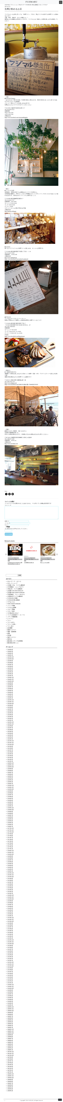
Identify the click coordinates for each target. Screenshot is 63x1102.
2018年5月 (10, 819)
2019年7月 (10, 794)
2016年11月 (10, 852)
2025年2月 (10, 673)
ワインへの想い (11, 624)
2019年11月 (10, 787)
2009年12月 (10, 1007)
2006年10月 (10, 1077)
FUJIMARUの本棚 (12, 598)
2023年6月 (10, 711)
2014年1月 (10, 915)
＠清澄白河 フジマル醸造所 (15, 596)
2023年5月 (10, 713)
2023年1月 (10, 720)
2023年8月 (10, 707)
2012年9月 (10, 945)
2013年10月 (10, 921)
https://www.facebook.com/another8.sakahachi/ (16, 259)
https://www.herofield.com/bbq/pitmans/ (15, 336)
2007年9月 (10, 1057)
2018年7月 (10, 815)
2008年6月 (10, 1040)
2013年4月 (10, 932)
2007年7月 (10, 1061)
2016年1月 (10, 871)
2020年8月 (10, 770)
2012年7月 (10, 949)
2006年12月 (10, 1074)
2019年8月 (10, 793)
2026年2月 (10, 653)
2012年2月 (10, 958)
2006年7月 (10, 1083)
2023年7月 (10, 709)
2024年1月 (10, 698)
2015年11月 (10, 874)
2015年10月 (10, 876)
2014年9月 (10, 901)
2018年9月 (10, 811)
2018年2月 (10, 824)
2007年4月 (10, 1066)
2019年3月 (10, 802)
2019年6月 (10, 796)
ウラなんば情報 (11, 607)
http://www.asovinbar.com (11, 443)
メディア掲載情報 (12, 616)
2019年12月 (10, 785)
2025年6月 (10, 666)
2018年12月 (10, 807)
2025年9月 (10, 660)
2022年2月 (10, 737)
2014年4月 (10, 910)
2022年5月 (10, 731)
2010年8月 (10, 992)
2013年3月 (10, 934)
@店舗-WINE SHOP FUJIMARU (16, 592)
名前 (7, 521)
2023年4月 (10, 714)
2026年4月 (10, 649)
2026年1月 (10, 655)
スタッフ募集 (11, 609)
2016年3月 (10, 867)
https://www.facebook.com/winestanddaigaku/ (16, 117)
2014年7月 (10, 904)
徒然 (8, 633)
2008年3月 (10, 1046)
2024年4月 (10, 692)
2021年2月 (10, 759)
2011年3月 (10, 979)
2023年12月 (10, 699)
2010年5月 (10, 997)
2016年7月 (10, 860)
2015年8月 (10, 880)
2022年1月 (10, 739)
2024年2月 (10, 696)
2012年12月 (10, 940)
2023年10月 (10, 703)
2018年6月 (10, 817)
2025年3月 (10, 672)
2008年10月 (10, 1033)
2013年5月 (10, 930)
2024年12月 (10, 677)
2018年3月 (10, 822)
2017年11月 (10, 830)
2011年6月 (10, 973)
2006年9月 (10, 1079)
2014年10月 (10, 899)
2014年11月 (10, 897)
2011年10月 (10, 966)
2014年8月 (10, 902)
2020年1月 (10, 783)
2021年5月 (10, 753)
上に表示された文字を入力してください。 (16, 528)
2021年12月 (10, 740)
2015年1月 (10, 893)
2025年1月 (10, 675)
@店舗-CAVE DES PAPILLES (15, 590)
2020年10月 (10, 766)
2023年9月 (10, 705)
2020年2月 (10, 781)
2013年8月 (10, 925)
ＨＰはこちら (11, 602)
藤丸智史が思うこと (13, 642)
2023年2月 (10, 718)
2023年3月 (10, 716)
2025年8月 (10, 662)
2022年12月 (10, 722)
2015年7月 (10, 882)
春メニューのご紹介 (45, 562)
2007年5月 (10, 1064)
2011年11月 (10, 964)
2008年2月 (10, 1048)
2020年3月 (10, 780)
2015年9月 (10, 878)
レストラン (10, 618)
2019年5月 (10, 798)
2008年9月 (10, 1035)
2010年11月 (10, 986)
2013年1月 (10, 938)
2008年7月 (10, 1038)
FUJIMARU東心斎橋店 (13, 600)
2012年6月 (10, 951)
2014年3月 (10, 912)
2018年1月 (10, 826)
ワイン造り (10, 626)
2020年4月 (10, 778)
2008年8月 (10, 1036)
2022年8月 (10, 726)
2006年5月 (10, 1087)
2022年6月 (10, 729)
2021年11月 (10, 742)
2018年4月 (10, 820)
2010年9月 (10, 990)
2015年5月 (10, 886)
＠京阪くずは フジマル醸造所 (16, 585)
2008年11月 (10, 1031)
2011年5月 (10, 975)
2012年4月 (10, 954)
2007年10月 (10, 1055)
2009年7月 (10, 1016)
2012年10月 (10, 943)
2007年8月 (10, 1059)
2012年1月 (10, 960)
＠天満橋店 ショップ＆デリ (16, 587)
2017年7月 (10, 837)
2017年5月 (10, 841)
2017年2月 (10, 847)
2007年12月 (10, 1051)
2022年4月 (10, 733)
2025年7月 (10, 664)
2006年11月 (10, 1075)
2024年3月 (10, 694)
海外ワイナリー (11, 637)
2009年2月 (10, 1025)
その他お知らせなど (13, 613)
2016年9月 (10, 856)
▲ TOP (59, 1099)
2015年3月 (10, 889)
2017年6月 (10, 839)
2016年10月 (10, 854)
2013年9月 (10, 923)
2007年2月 (10, 1070)
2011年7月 (10, 971)
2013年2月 (10, 936)
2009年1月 (10, 1027)
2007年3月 (10, 1068)
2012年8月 (10, 947)
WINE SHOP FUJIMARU (14, 603)
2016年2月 (10, 869)
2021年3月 (10, 757)
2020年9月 (10, 768)
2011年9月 (10, 968)
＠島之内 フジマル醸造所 (14, 589)
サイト (6, 525)
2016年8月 (10, 858)
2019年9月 (10, 791)
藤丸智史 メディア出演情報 (15, 641)
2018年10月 (10, 809)
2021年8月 (10, 748)
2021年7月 (10, 750)
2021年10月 (10, 744)
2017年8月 (10, 835)
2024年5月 (10, 690)
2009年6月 (10, 1018)
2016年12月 (10, 850)
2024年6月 (10, 688)
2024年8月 (10, 685)
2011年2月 (10, 981)
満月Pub (9, 639)
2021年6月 (10, 752)
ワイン (9, 620)
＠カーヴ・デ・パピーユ (14, 581)
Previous (6, 554)
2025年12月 (10, 657)
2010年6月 (10, 995)
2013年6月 (10, 928)
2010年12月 (10, 984)
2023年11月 (10, 701)
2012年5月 (10, 953)
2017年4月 (10, 843)
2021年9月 (10, 746)
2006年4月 (10, 1089)
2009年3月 (10, 1023)
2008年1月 (10, 1049)
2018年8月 (10, 813)
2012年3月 (10, 956)
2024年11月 (10, 679)
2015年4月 (10, 887)
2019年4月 (10, 800)
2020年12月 (10, 763)
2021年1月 (10, 761)
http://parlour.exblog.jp (10, 211)
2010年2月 (10, 1003)
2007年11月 (10, 1053)
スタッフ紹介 (11, 611)
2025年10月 (10, 659)
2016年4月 (10, 865)
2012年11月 (10, 941)
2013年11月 (10, 919)
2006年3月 (10, 1090)
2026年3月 (10, 651)
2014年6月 (10, 906)
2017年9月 (10, 834)
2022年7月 (10, 727)
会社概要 (9, 628)
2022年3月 (10, 735)
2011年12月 (10, 962)
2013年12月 (10, 917)
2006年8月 (10, 1081)
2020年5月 (10, 776)
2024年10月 (10, 681)
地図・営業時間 (11, 631)
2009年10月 (10, 1010)
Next (57, 554)
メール (7, 523)
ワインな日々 (11, 622)
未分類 (9, 635)
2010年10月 (10, 988)
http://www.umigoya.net (11, 383)
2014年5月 (10, 908)
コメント (8, 505)
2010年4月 (10, 999)
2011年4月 (10, 977)
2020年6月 (10, 774)
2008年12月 (10, 1029)
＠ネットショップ (12, 583)
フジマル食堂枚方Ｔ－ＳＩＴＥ (16, 615)
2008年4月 (10, 1044)
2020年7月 (10, 772)
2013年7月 (10, 927)
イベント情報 (11, 605)
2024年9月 (10, 683)
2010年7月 (10, 994)
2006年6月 (10, 1085)
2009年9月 (10, 1012)
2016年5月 (10, 863)
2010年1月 (10, 1005)
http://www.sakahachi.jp (11, 257)
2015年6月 (10, 884)
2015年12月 (10, 873)
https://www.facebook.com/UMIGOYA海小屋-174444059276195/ (21, 384)
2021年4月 (10, 755)
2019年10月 (10, 789)
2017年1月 (10, 848)
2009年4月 (10, 1022)
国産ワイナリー (11, 629)
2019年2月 (10, 804)
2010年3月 (10, 1001)
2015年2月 (10, 891)
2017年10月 (10, 832)
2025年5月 (10, 668)
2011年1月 (10, 982)
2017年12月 (10, 828)
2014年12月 (10, 895)
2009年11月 (10, 1008)
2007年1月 (10, 1072)
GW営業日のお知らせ (29, 562)
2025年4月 (10, 670)
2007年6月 (10, 1062)
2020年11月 (10, 765)
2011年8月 (10, 969)
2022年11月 (10, 724)
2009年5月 (10, 1020)
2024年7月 (10, 686)
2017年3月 (10, 845)
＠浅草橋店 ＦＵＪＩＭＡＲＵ (16, 594)
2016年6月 (10, 861)
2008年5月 (10, 1042)
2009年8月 (10, 1014)
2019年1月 (10, 806)
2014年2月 (10, 914)
